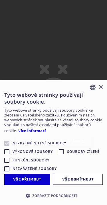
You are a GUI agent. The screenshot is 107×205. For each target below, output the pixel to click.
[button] (53, 195)
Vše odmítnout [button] (78, 179)
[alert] (53, 142)
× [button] (100, 87)
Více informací (32, 130)
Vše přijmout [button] (27, 179)
